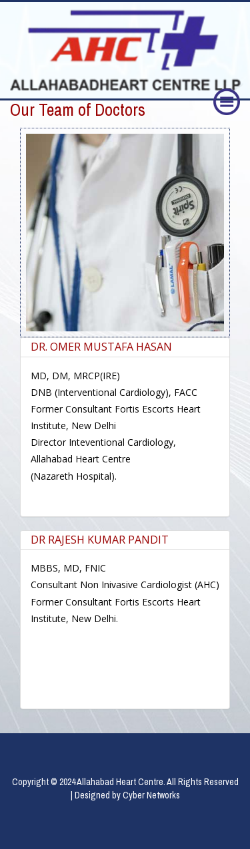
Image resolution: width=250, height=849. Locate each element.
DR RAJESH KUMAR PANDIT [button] (100, 539)
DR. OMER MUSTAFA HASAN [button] (101, 346)
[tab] (125, 347)
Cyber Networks (151, 795)
